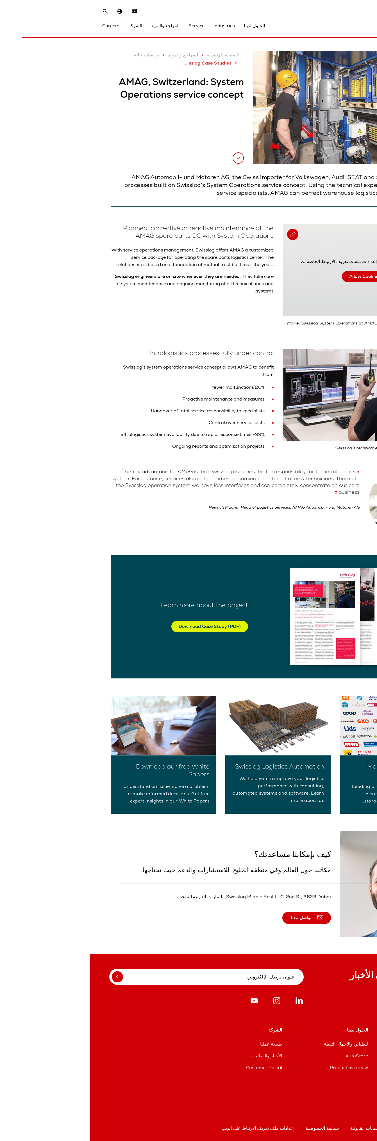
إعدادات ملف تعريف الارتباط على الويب (168, 1128)
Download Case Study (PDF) (120, 626)
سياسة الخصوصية (232, 1128)
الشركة (46, 26)
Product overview (259, 1068)
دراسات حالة (60, 54)
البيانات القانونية (275, 1128)
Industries (134, 26)
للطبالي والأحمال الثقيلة (256, 1044)
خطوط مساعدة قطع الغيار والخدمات (330, 1056)
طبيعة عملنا (181, 1044)
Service (107, 26)
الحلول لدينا (164, 26)
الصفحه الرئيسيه (133, 55)
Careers (21, 26)
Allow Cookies (275, 276)
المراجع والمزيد (76, 26)
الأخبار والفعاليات (176, 1056)
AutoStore (267, 1056)
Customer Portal (174, 1068)
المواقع (357, 1044)
